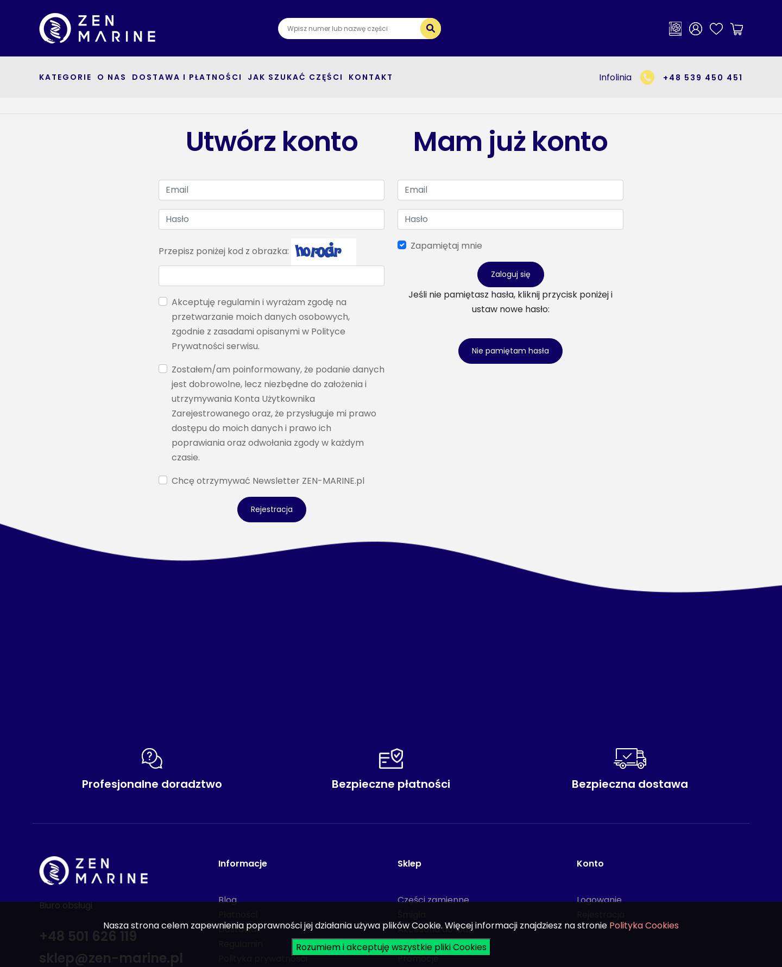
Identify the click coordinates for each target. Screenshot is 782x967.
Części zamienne (433, 900)
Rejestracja (272, 509)
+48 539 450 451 (703, 77)
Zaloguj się (511, 274)
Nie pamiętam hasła (510, 350)
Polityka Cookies (644, 925)
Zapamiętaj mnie (446, 245)
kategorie (65, 77)
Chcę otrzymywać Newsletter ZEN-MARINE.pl (268, 481)
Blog (227, 900)
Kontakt (371, 77)
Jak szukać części (295, 77)
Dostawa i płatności (187, 77)
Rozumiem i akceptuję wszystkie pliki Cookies (391, 947)
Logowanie (599, 900)
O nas (112, 77)
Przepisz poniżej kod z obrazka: (224, 251)
